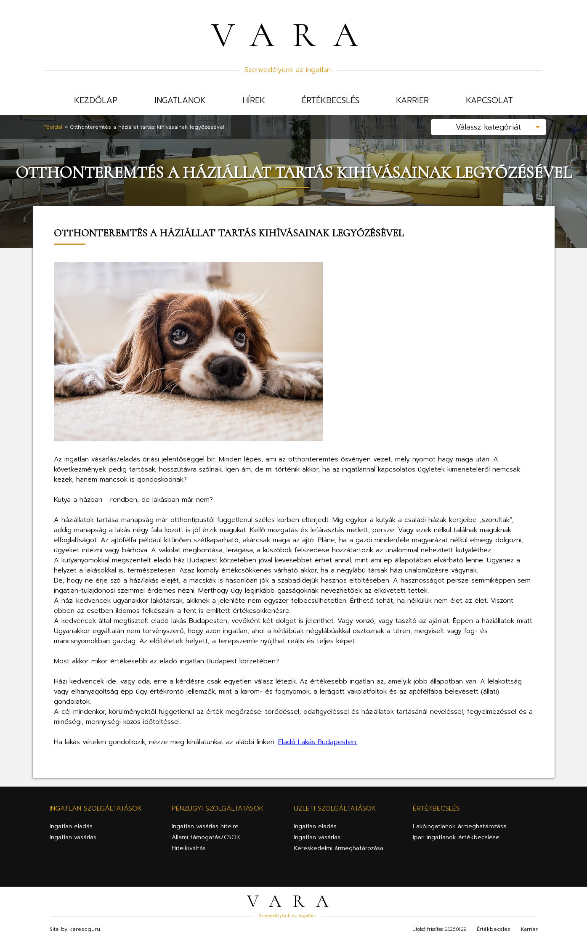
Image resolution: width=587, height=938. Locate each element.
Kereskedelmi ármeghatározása (338, 844)
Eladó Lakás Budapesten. (317, 739)
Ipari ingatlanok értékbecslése (456, 833)
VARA (293, 35)
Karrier (412, 100)
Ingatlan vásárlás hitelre (205, 823)
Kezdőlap (95, 100)
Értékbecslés (330, 100)
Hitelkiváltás (189, 844)
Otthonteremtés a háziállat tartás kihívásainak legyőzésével (147, 125)
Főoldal (52, 125)
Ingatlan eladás (71, 823)
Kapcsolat (489, 100)
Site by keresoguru (75, 926)
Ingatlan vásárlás (73, 833)
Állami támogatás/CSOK (206, 833)
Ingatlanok (180, 100)
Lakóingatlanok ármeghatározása (460, 823)
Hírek (253, 100)
